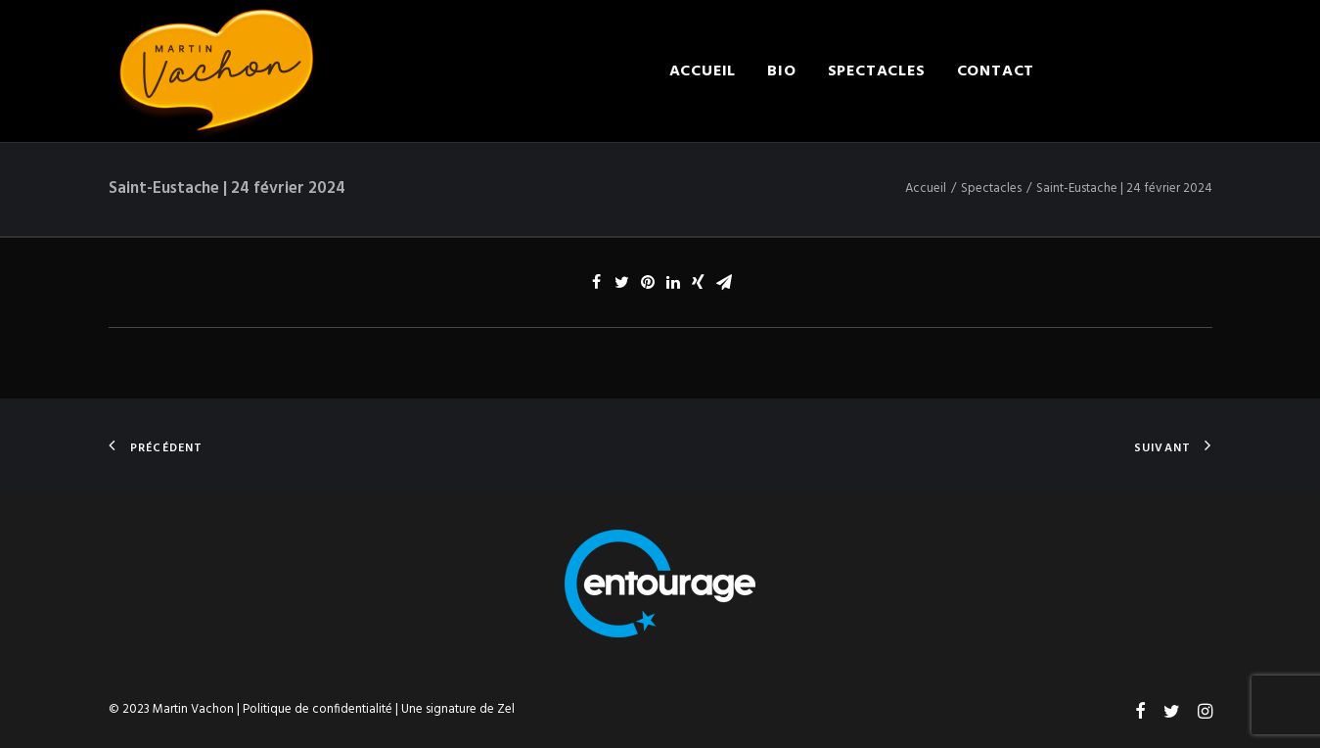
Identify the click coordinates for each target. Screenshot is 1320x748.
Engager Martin (1138, 71)
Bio (781, 71)
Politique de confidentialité (317, 709)
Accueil (703, 71)
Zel (506, 709)
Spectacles (877, 71)
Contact (996, 71)
